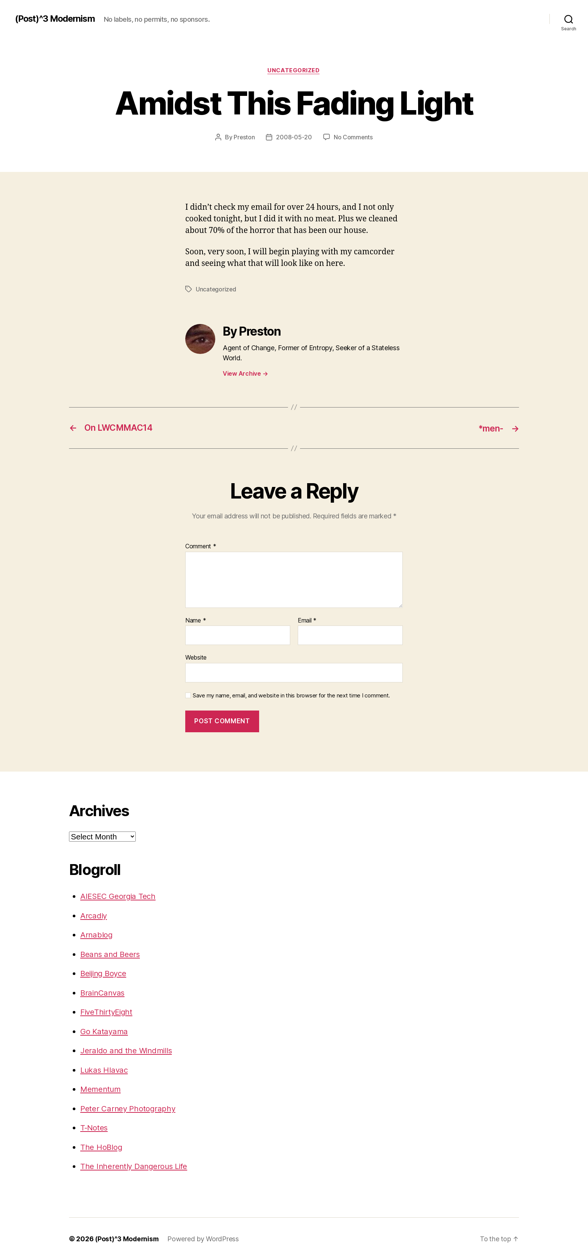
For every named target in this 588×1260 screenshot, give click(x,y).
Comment (200, 546)
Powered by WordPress (205, 1239)
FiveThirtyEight (107, 1012)
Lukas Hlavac (105, 1070)
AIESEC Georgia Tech (119, 896)
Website (196, 657)
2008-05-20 (294, 137)
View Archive (245, 373)
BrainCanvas (103, 992)
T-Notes (94, 1127)
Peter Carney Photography (128, 1108)
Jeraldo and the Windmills (127, 1050)
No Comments (353, 137)
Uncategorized (294, 70)
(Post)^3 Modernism (56, 18)
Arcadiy (94, 915)
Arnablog (96, 934)
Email (307, 620)
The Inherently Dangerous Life (135, 1166)
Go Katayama (104, 1031)
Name (195, 620)
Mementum (101, 1089)
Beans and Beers (111, 954)
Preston (244, 137)
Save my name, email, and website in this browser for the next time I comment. (291, 695)
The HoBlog (101, 1147)
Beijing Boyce (105, 973)
